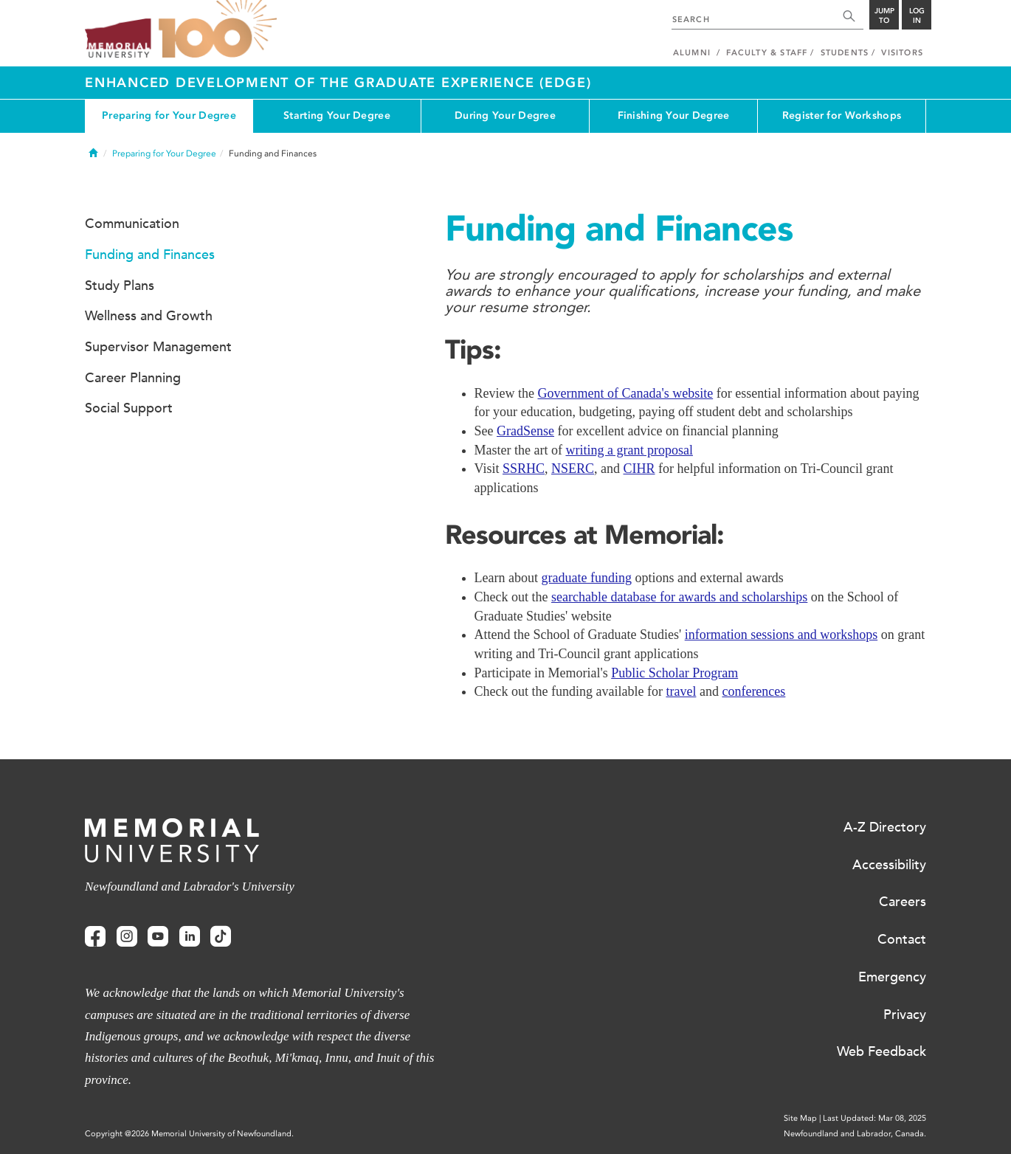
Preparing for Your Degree (169, 115)
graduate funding (586, 577)
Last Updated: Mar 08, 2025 (874, 1118)
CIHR (639, 468)
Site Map (800, 1118)
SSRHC (524, 468)
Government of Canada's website (625, 393)
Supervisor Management (158, 347)
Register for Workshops (841, 115)
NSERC (572, 468)
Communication (132, 223)
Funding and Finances (150, 254)
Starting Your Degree (336, 115)
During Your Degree (505, 115)
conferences (753, 691)
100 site (217, 29)
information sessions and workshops (781, 634)
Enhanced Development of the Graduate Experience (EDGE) (338, 83)
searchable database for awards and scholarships (679, 597)
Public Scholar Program (674, 673)
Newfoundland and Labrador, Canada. (855, 1134)
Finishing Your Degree (674, 115)
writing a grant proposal (628, 450)
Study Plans (119, 285)
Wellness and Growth (149, 316)
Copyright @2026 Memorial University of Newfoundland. (189, 1134)
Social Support (129, 408)
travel (681, 691)
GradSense (525, 431)
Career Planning (133, 378)
